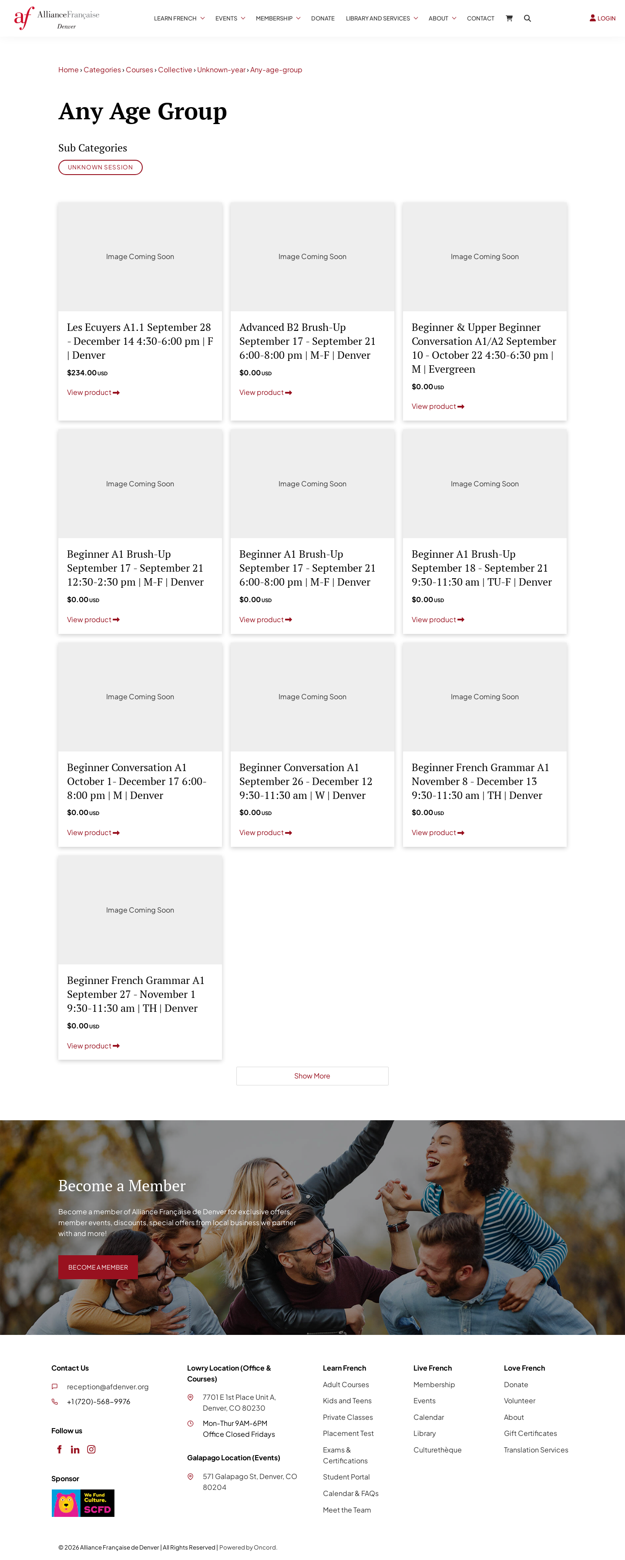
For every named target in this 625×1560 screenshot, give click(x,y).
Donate (323, 18)
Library (424, 1433)
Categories (102, 69)
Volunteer (519, 1400)
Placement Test (348, 1433)
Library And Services (378, 18)
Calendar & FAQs (351, 1493)
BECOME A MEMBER (91, 1260)
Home (68, 69)
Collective (175, 69)
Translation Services (536, 1449)
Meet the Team (347, 1509)
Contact (480, 18)
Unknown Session (100, 167)
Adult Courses (346, 1384)
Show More (312, 1075)
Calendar (428, 1417)
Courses (139, 69)
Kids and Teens (347, 1400)
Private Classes (348, 1417)
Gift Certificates (530, 1433)
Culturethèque (437, 1449)
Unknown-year (221, 69)
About (438, 18)
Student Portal (346, 1476)
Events (226, 18)
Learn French (175, 18)
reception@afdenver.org (108, 1386)
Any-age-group (276, 69)
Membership (274, 18)
